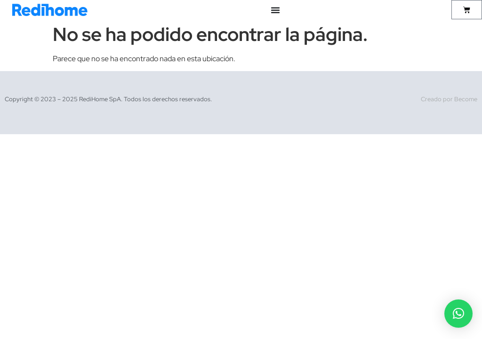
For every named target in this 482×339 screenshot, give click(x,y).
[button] (458, 313)
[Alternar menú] (275, 10)
